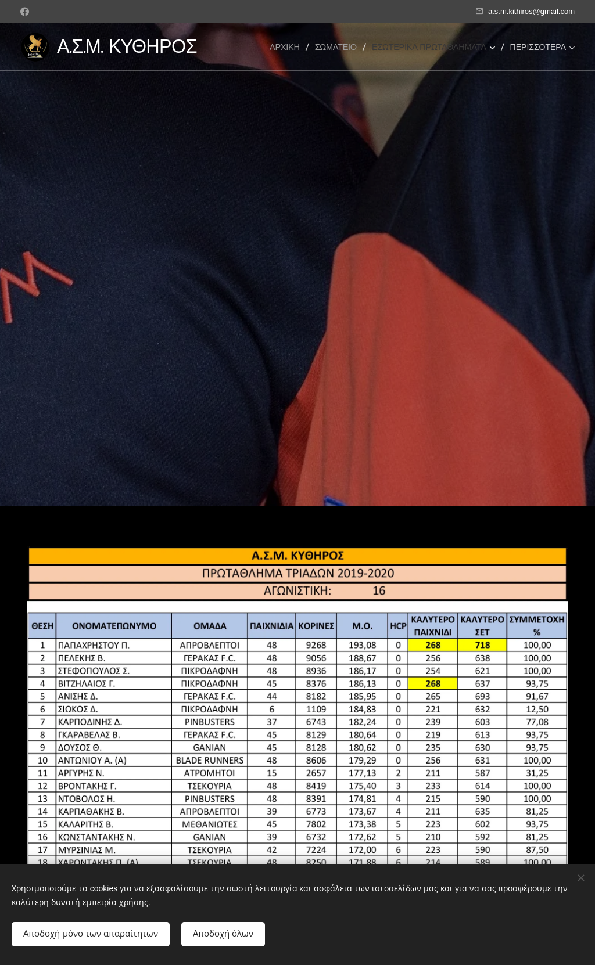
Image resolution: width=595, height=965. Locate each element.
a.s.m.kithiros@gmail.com (531, 11)
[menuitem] (289, 47)
